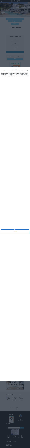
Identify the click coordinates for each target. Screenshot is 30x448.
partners (5, 70)
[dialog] (15, 224)
